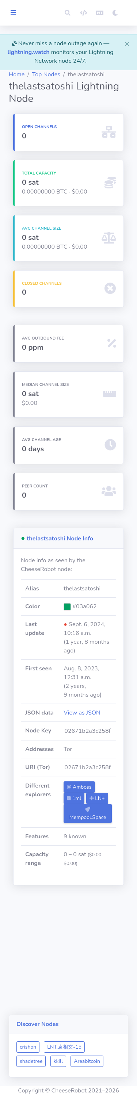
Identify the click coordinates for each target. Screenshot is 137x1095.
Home (16, 74)
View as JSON (82, 713)
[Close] (127, 43)
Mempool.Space (87, 814)
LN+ (97, 798)
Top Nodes (46, 74)
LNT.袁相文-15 (64, 1047)
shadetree (31, 1061)
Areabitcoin (87, 1061)
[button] (68, 13)
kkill (58, 1061)
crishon (28, 1047)
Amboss (79, 787)
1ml (74, 798)
